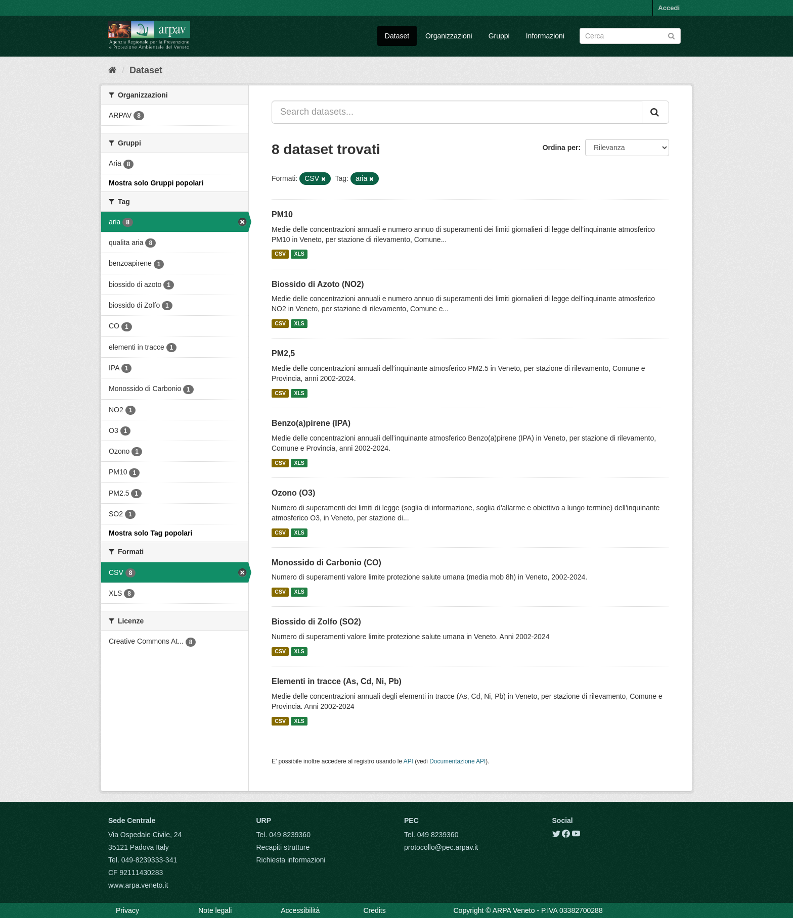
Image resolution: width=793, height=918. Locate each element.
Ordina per (561, 147)
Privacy (127, 910)
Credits (374, 910)
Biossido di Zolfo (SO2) (316, 621)
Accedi (669, 8)
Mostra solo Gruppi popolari (156, 183)
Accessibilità (300, 910)
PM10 (282, 214)
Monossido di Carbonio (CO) (326, 562)
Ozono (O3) (293, 493)
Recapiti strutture (283, 847)
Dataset (397, 36)
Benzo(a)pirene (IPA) (311, 423)
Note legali (215, 910)
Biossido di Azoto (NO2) (318, 284)
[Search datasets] (630, 36)
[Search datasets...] (457, 112)
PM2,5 (283, 353)
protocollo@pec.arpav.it (441, 847)
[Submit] (671, 35)
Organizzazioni (448, 36)
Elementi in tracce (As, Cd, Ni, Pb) (337, 681)
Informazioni (545, 36)
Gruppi (499, 36)
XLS (299, 254)
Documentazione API (457, 761)
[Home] (112, 70)
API (408, 761)
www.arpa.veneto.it (138, 885)
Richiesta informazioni (291, 860)
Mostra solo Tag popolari (150, 533)
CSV (280, 254)
